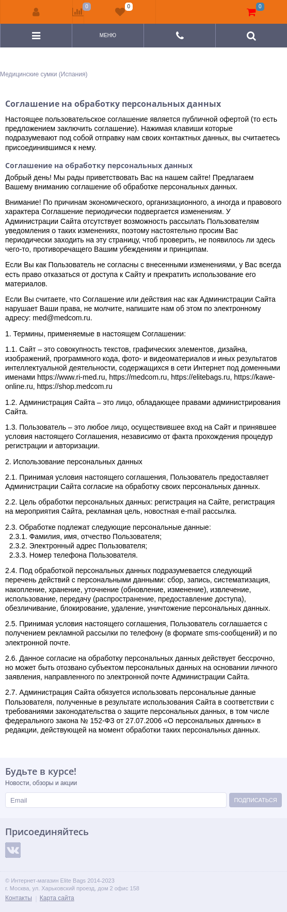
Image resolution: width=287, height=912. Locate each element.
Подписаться (255, 800)
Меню (108, 35)
